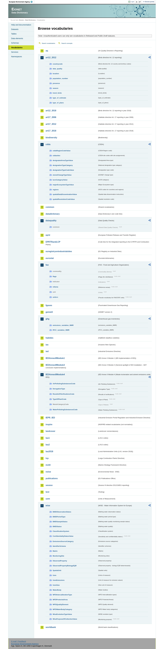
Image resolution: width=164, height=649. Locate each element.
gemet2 (49, 312)
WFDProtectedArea (60, 600)
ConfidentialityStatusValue (63, 536)
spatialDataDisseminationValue (65, 194)
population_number (60, 78)
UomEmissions (58, 580)
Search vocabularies (48, 43)
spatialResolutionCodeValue (64, 199)
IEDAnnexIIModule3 (55, 365)
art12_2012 (51, 57)
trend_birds (57, 93)
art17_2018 (51, 131)
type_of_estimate (59, 98)
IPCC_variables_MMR (61, 330)
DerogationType (59, 389)
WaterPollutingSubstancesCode (65, 410)
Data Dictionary (30, 20)
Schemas (15, 43)
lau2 (48, 445)
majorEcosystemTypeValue (63, 185)
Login (132, 1)
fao (47, 265)
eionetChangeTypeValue (62, 175)
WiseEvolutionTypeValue (62, 614)
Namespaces (16, 57)
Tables (14, 34)
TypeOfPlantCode (59, 399)
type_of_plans (58, 103)
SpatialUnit (57, 570)
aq (47, 51)
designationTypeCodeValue (63, 170)
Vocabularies (17, 48)
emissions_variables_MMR (63, 325)
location (56, 74)
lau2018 (49, 451)
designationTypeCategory (63, 165)
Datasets (14, 29)
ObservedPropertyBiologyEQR (64, 566)
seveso (49, 485)
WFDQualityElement (60, 604)
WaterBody (57, 590)
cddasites (56, 156)
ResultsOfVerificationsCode (63, 394)
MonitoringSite (58, 556)
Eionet (21, 20)
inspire (49, 424)
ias (47, 345)
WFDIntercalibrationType (62, 595)
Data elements (17, 38)
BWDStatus (57, 526)
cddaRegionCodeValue (61, 151)
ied (47, 351)
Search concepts (66, 43)
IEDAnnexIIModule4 (55, 374)
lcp (47, 458)
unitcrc (55, 297)
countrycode (58, 64)
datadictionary (53, 214)
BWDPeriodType (59, 517)
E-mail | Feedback (18, 641)
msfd (48, 465)
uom (48, 499)
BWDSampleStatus (60, 522)
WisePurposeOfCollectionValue (65, 619)
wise (48, 505)
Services (14, 52)
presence (56, 83)
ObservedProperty (60, 561)
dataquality (51, 220)
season (55, 88)
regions (56, 190)
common (50, 207)
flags (55, 276)
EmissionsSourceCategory (63, 541)
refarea (55, 287)
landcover (50, 431)
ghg (47, 319)
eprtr (48, 235)
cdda (48, 144)
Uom (54, 575)
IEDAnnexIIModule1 (55, 358)
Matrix (55, 551)
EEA (21, 2)
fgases (49, 305)
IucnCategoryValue (60, 180)
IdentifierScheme (59, 546)
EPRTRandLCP (53, 242)
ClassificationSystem (61, 531)
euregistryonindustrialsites (59, 251)
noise (48, 472)
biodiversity (51, 137)
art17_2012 (51, 124)
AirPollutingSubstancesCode (64, 384)
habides (49, 338)
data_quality (57, 69)
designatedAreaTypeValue (63, 160)
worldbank (51, 627)
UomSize (56, 585)
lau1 (48, 438)
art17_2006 (51, 117)
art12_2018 (51, 110)
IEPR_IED (50, 418)
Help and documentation (21, 25)
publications (52, 478)
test (47, 492)
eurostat (50, 258)
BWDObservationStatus (62, 512)
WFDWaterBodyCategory (62, 609)
